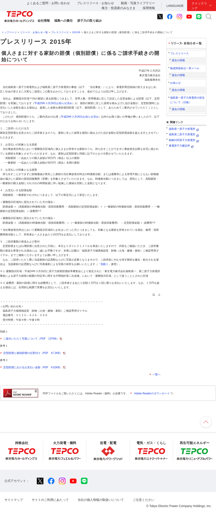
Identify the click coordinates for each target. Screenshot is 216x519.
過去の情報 (178, 60)
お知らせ (175, 82)
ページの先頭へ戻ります (206, 422)
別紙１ (104, 264)
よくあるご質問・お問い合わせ (48, 3)
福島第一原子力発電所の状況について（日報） (187, 100)
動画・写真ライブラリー (138, 3)
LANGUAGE (175, 6)
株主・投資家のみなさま (119, 8)
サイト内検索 (209, 16)
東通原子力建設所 (179, 145)
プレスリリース (60, 32)
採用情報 (149, 8)
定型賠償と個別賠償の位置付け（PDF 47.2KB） (34, 353)
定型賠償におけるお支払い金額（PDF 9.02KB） (34, 367)
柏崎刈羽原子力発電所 (182, 140)
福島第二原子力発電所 (182, 134)
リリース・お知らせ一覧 (34, 32)
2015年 (76, 32)
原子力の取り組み (89, 20)
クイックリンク (199, 6)
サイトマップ (13, 500)
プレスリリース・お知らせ (95, 3)
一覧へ (156, 374)
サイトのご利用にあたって (50, 500)
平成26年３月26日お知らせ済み (80, 116)
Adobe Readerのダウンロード (153, 393)
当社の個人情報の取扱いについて (101, 500)
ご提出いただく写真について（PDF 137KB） (32, 338)
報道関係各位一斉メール (184, 68)
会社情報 (43, 20)
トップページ (9, 32)
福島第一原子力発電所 (182, 128)
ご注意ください (143, 500)
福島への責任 (63, 20)
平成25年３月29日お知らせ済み (53, 103)
